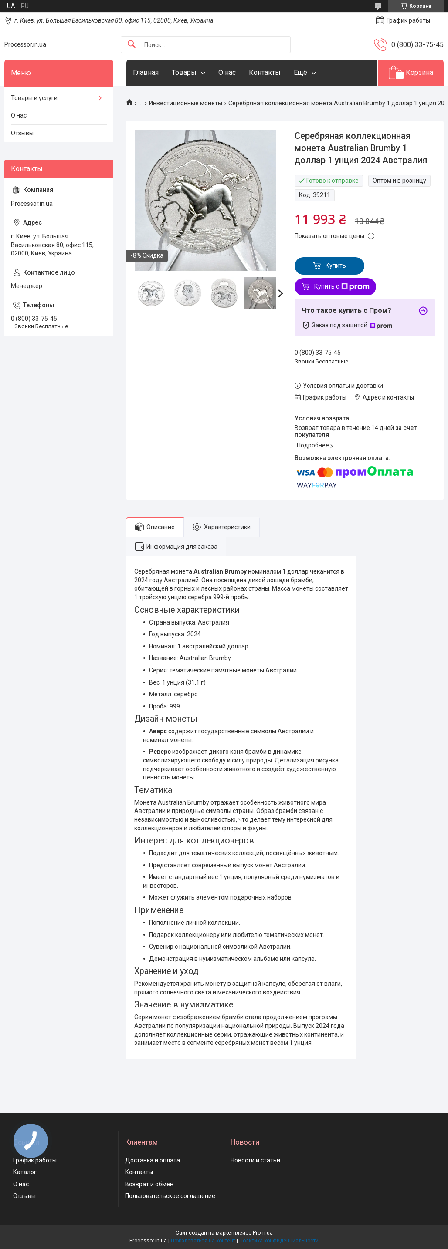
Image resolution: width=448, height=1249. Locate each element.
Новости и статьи (255, 1160)
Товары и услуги (34, 97)
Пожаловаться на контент (203, 1241)
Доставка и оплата (152, 1160)
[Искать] (132, 44)
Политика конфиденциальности (279, 1241)
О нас (227, 72)
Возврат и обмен (149, 1184)
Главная (146, 72)
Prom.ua (263, 1233)
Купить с (342, 287)
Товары (184, 72)
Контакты (265, 72)
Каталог (25, 1171)
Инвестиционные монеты (185, 103)
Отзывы (22, 133)
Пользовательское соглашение (170, 1195)
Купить (336, 265)
